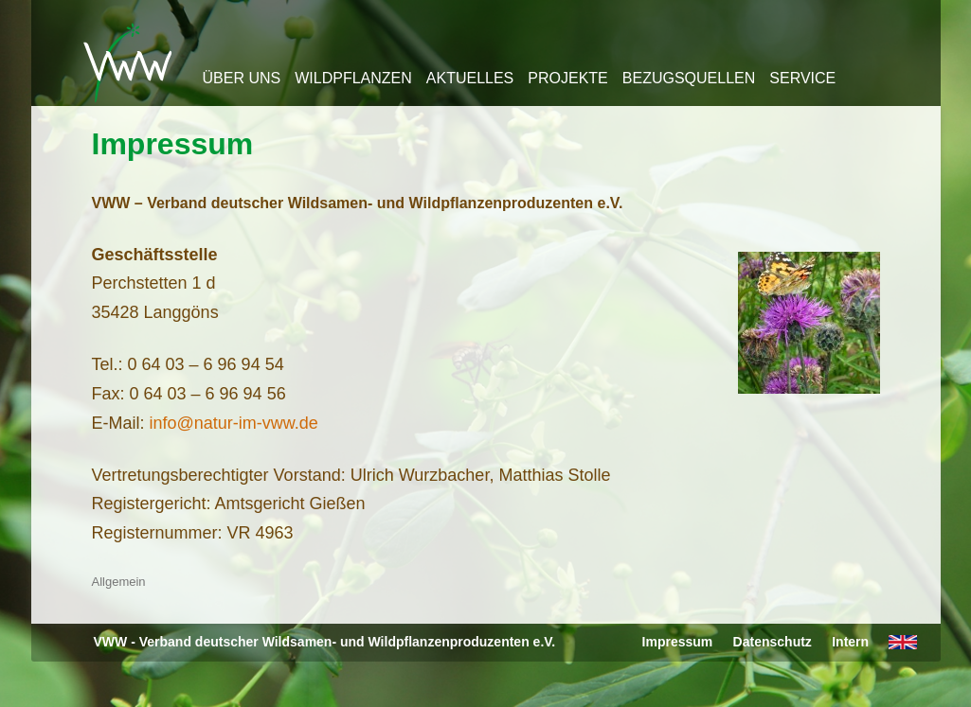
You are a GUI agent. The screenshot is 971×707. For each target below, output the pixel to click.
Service (802, 78)
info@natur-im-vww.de (234, 423)
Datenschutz (772, 641)
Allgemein (119, 581)
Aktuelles (469, 78)
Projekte (567, 78)
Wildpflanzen (353, 78)
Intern (850, 641)
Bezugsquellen (688, 78)
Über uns (242, 78)
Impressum (173, 144)
